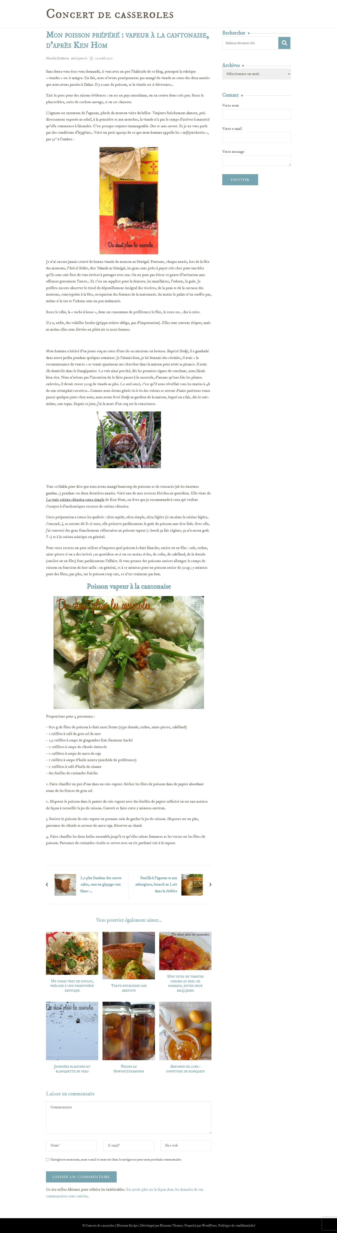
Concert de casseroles (110, 14)
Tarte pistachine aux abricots (129, 988)
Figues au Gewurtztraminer (128, 1069)
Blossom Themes (171, 1225)
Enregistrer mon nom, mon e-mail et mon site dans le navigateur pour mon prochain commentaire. (116, 1159)
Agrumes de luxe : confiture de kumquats (185, 1069)
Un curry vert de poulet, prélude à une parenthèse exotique (72, 986)
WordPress (209, 1225)
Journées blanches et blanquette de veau (72, 1069)
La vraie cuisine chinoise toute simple (75, 499)
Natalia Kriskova (57, 58)
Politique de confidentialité (236, 1225)
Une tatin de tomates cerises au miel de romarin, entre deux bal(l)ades (185, 983)
